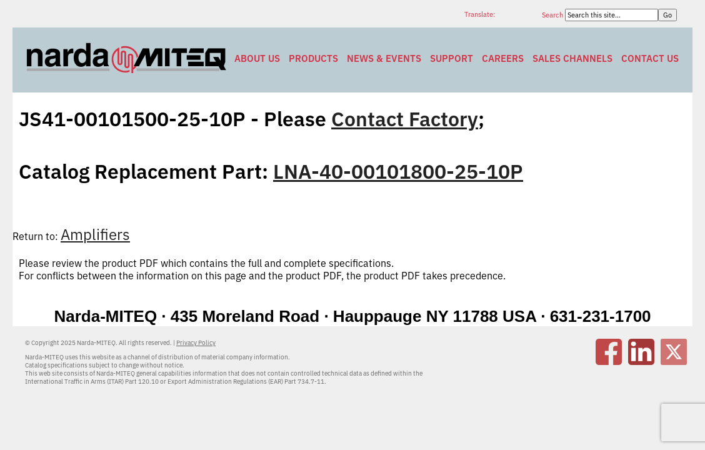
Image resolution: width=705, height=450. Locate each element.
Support (451, 58)
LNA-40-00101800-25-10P (398, 171)
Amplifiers (95, 234)
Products (313, 58)
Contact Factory (404, 119)
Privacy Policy (196, 343)
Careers (503, 58)
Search (553, 15)
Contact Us (650, 58)
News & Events (384, 58)
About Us (257, 58)
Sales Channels (572, 58)
